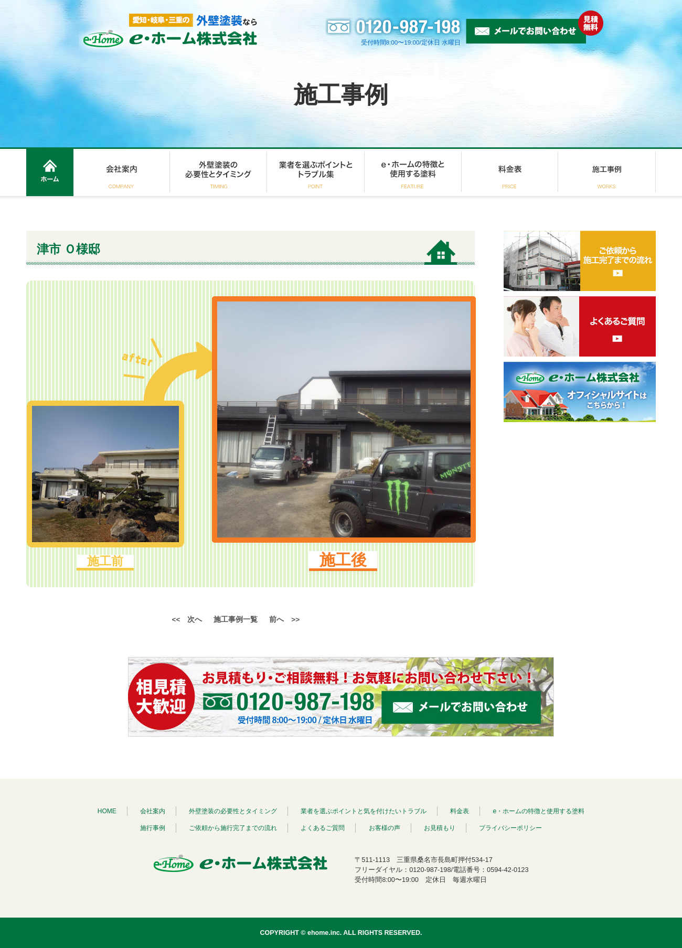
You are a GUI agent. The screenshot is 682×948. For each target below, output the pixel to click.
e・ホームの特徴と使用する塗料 (539, 811)
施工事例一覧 (236, 619)
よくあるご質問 (323, 828)
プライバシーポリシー (510, 828)
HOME (107, 811)
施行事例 (152, 828)
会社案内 (152, 811)
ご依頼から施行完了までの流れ (233, 828)
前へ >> (284, 619)
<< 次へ (187, 619)
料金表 (459, 811)
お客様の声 (384, 828)
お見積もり (439, 828)
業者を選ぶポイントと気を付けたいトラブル (364, 811)
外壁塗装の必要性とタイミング (233, 811)
